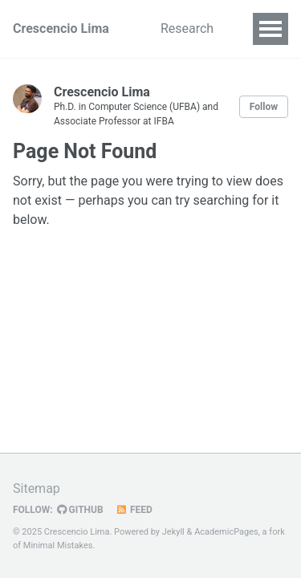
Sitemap (36, 488)
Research (187, 28)
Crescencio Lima (61, 28)
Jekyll (173, 532)
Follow (264, 106)
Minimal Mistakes (58, 545)
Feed (134, 509)
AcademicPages (226, 532)
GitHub (80, 509)
